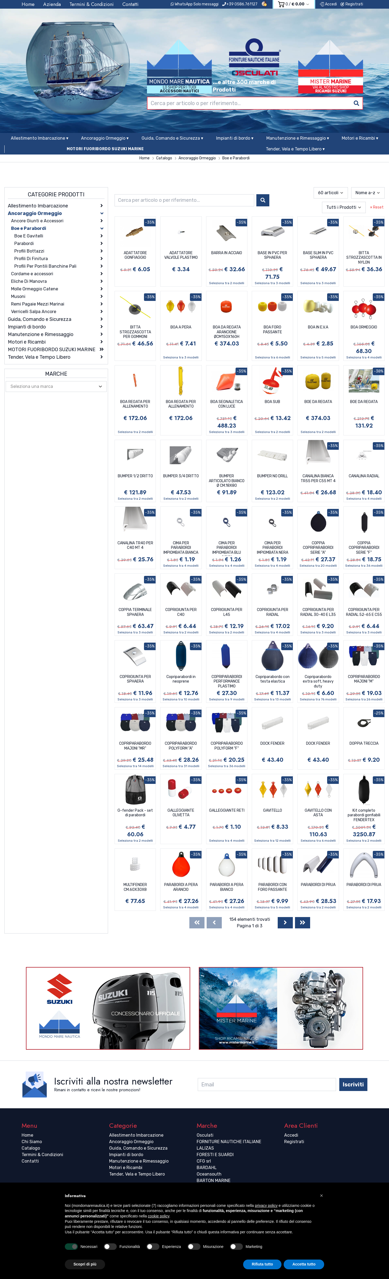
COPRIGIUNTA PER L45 (226, 612)
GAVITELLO (272, 810)
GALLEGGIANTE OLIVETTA (180, 813)
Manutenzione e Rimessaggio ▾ (297, 138)
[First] (196, 922)
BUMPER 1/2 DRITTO (135, 476)
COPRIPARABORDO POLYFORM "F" (227, 746)
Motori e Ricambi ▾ (360, 138)
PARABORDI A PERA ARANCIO (181, 887)
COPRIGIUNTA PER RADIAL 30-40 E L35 (318, 612)
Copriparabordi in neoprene (181, 679)
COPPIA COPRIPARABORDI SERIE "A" (318, 548)
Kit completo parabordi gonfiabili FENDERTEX (364, 815)
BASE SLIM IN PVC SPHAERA (318, 255)
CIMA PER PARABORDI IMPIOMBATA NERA (272, 548)
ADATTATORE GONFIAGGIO (135, 255)
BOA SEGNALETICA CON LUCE (226, 404)
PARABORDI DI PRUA (318, 884)
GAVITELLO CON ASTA (318, 813)
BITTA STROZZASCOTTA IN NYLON (364, 258)
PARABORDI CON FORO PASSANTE (272, 887)
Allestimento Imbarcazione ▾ (39, 138)
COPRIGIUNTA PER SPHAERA (135, 679)
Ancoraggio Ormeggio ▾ (105, 138)
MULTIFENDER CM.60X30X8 (135, 887)
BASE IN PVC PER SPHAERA (272, 255)
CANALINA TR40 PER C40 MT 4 (135, 545)
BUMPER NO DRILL (272, 476)
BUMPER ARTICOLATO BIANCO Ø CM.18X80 (226, 481)
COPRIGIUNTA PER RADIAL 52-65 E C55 (364, 612)
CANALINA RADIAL (364, 476)
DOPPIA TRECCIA (364, 743)
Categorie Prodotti (56, 194)
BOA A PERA (180, 327)
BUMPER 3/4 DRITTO (181, 476)
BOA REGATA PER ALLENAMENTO (135, 404)
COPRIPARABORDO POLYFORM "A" (181, 746)
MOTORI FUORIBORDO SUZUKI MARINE (105, 149)
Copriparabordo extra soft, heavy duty (318, 681)
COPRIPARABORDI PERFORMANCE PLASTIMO (227, 681)
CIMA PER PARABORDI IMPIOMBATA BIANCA (180, 548)
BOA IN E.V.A (318, 327)
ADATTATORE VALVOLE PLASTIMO (181, 255)
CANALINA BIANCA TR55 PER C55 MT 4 (318, 478)
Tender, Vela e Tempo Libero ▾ (295, 149)
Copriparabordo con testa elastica (273, 679)
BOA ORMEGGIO (364, 327)
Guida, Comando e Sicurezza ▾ (172, 138)
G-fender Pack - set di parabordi (135, 813)
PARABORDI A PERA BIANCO (226, 887)
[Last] (302, 922)
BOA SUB (272, 402)
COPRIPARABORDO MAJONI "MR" (135, 746)
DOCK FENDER (272, 743)
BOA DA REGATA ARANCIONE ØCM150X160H (227, 332)
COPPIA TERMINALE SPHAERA (135, 612)
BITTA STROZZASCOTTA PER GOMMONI (135, 332)
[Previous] (214, 922)
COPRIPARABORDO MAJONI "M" (364, 679)
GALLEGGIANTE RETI (226, 810)
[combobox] (255, 103)
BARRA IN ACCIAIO (226, 253)
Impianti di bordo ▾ (234, 138)
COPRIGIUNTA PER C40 (181, 612)
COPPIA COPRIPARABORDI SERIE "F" (364, 548)
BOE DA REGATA (318, 402)
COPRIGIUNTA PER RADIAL (272, 612)
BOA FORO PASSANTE (272, 329)
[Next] (285, 922)
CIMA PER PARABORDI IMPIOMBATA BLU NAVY (226, 548)
